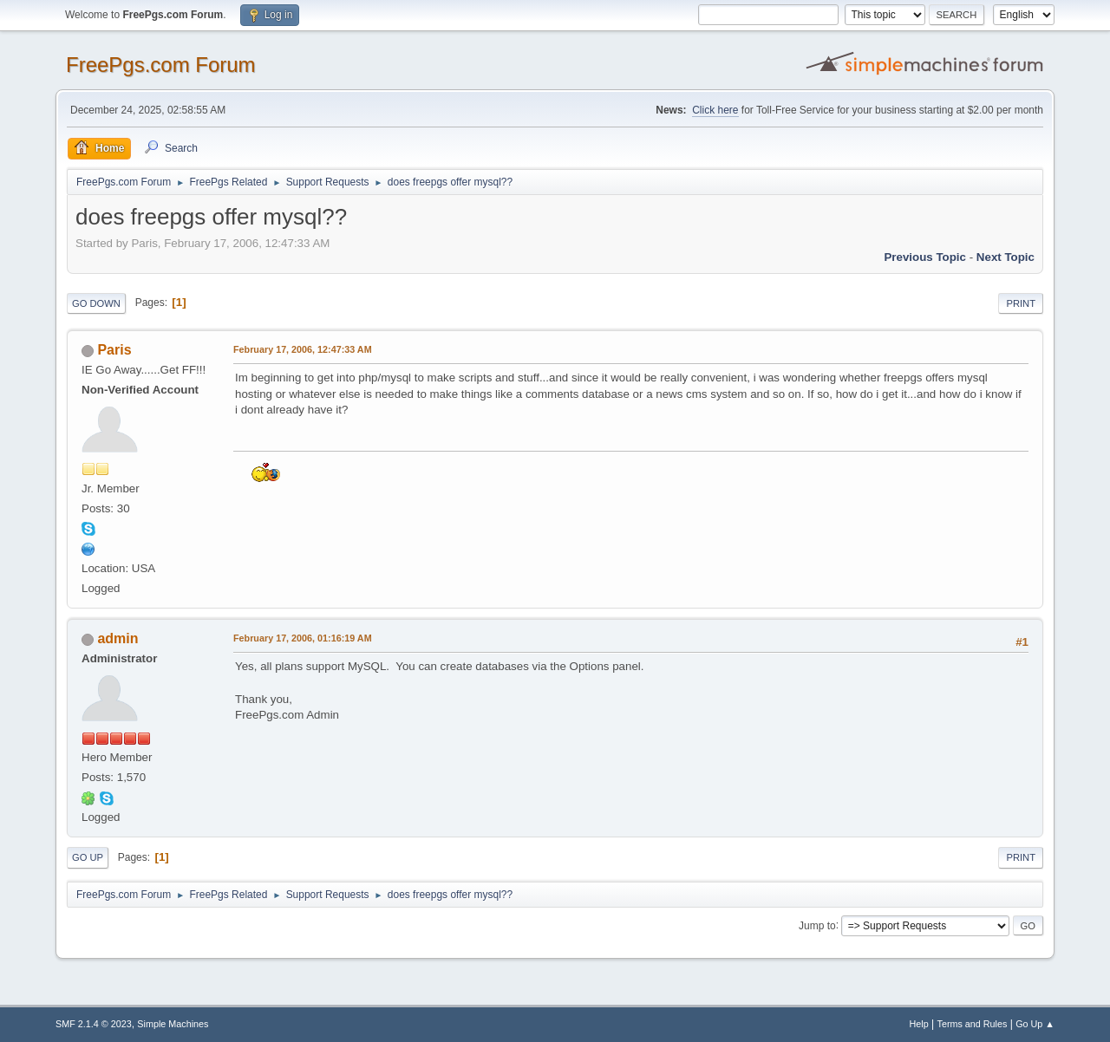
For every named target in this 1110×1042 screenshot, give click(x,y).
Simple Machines (172, 1024)
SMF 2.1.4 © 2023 (94, 1024)
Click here (715, 110)
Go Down (96, 303)
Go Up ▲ (1034, 1024)
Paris (114, 349)
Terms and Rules (972, 1024)
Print (1020, 303)
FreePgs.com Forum (161, 64)
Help (919, 1024)
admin (117, 638)
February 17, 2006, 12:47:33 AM (302, 349)
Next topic (1005, 257)
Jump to (817, 925)
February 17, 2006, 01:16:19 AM (302, 638)
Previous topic (925, 257)
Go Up (87, 857)
